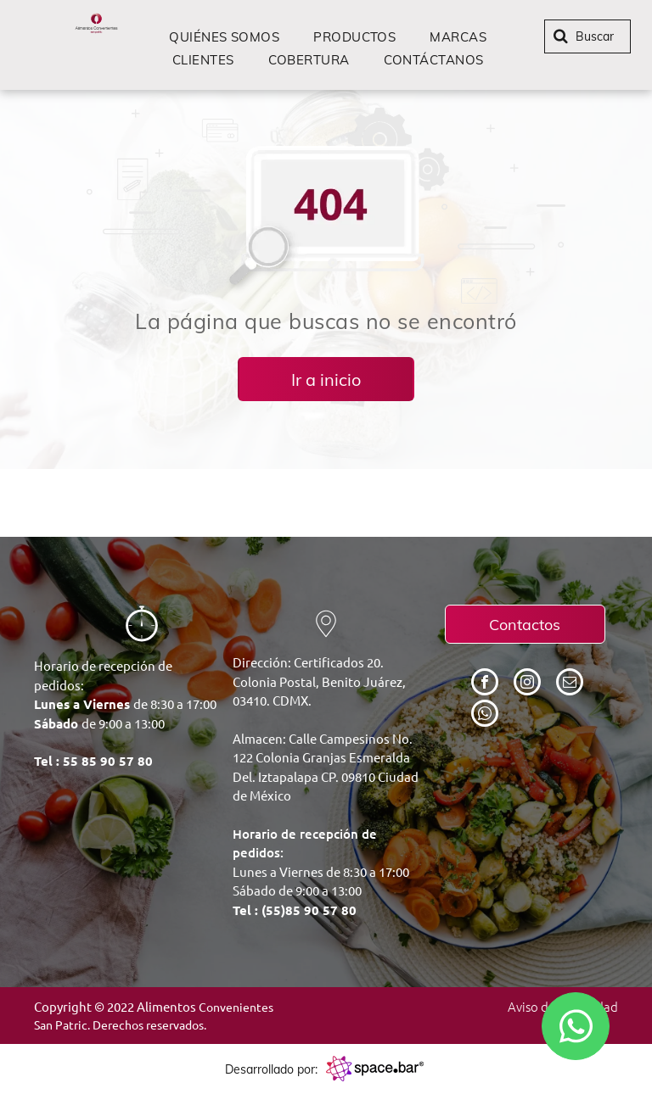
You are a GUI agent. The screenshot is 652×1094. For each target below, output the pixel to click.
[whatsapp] (484, 715)
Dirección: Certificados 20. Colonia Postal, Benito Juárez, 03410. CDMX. (319, 681)
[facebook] (484, 684)
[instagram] (527, 684)
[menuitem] (224, 36)
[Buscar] (587, 36)
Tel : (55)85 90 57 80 (295, 909)
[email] (569, 684)
